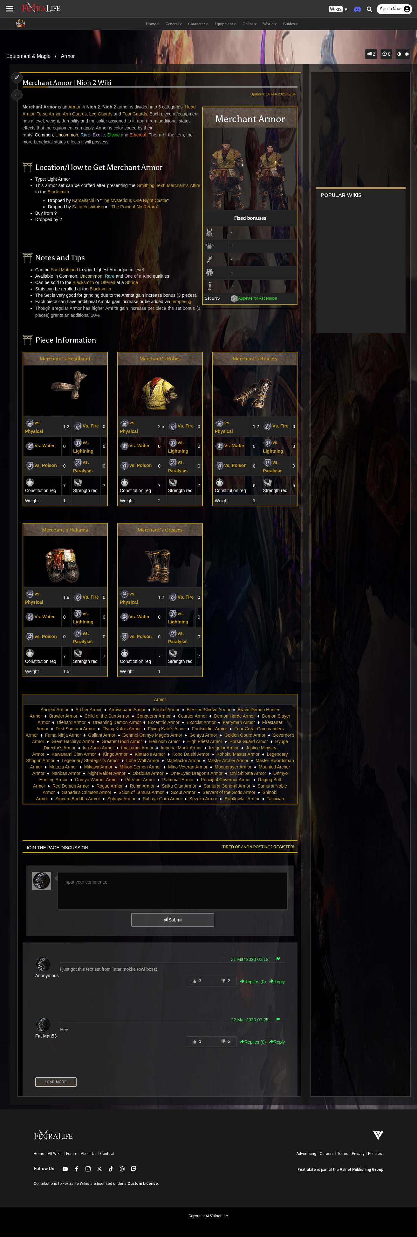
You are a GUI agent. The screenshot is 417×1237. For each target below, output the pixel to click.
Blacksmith (58, 191)
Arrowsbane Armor (127, 709)
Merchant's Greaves (160, 530)
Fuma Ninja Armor (63, 735)
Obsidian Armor (148, 773)
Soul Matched (64, 269)
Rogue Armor (109, 786)
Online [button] (250, 24)
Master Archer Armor (228, 760)
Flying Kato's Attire (166, 728)
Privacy (358, 1153)
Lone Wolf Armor (142, 760)
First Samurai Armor (75, 728)
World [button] (270, 24)
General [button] (174, 24)
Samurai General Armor (227, 786)
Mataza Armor (63, 766)
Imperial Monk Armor (181, 747)
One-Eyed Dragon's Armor (197, 773)
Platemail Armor (178, 779)
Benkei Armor (166, 709)
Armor (68, 56)
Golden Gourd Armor (244, 735)
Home (39, 1153)
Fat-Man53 (46, 1036)
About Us (89, 1153)
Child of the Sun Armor (107, 716)
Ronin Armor (142, 786)
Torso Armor (49, 113)
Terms (342, 1153)
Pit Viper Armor (140, 779)
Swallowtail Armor (241, 798)
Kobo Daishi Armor (190, 754)
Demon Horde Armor (234, 716)
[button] (338, 9)
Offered (107, 282)
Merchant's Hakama (65, 530)
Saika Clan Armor (179, 786)
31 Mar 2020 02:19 (250, 959)
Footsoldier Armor (209, 728)
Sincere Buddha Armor (77, 798)
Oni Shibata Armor (248, 773)
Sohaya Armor (121, 798)
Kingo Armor (115, 754)
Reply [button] (277, 981)
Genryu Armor (203, 735)
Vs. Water (40, 445)
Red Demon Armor (70, 786)
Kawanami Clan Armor (73, 754)
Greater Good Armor (122, 741)
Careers (327, 1153)
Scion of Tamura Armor (141, 792)
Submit (172, 919)
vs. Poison (41, 465)
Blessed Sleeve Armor (208, 709)
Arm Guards (74, 113)
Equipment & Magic (28, 56)
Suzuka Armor (203, 798)
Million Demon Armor (140, 766)
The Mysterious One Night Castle (134, 200)
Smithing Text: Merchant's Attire (168, 185)
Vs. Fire (86, 425)
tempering (181, 301)
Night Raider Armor (107, 773)
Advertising (306, 1153)
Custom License (142, 1183)
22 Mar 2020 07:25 (250, 1019)
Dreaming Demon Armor (117, 722)
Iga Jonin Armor (98, 747)
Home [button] (152, 24)
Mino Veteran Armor (188, 766)
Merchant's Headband (65, 359)
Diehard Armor (71, 722)
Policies (375, 1153)
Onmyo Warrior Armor (96, 779)
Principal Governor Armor (226, 779)
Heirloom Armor (164, 741)
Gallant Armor (101, 735)
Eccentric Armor (164, 722)
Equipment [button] (225, 24)
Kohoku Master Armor (237, 754)
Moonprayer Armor (233, 766)
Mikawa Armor (98, 766)
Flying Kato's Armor (121, 728)
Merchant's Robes (160, 359)
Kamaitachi (83, 200)
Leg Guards (101, 113)
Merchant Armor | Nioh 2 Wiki (67, 83)
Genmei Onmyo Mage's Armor (152, 735)
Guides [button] (290, 24)
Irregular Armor (224, 747)
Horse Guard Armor (248, 741)
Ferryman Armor (239, 722)
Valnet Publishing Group (361, 1169)
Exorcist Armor (201, 722)
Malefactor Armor (184, 760)
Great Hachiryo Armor (72, 741)
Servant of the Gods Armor (229, 792)
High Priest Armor (204, 741)
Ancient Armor (55, 709)
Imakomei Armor (137, 747)
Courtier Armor (192, 716)
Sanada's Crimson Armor (86, 792)
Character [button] (198, 24)
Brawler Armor (63, 716)
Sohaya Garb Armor (162, 798)
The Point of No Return (134, 206)
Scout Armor (183, 792)
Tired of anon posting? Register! (258, 847)
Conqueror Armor (154, 716)
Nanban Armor (66, 773)
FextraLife (306, 1169)
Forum (71, 1153)
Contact (107, 1153)
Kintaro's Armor (150, 754)
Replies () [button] (253, 981)
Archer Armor (89, 709)
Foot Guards (134, 113)
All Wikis (55, 1153)
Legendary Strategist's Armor (90, 760)
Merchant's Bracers (255, 359)
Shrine (131, 282)
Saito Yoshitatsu (88, 206)
